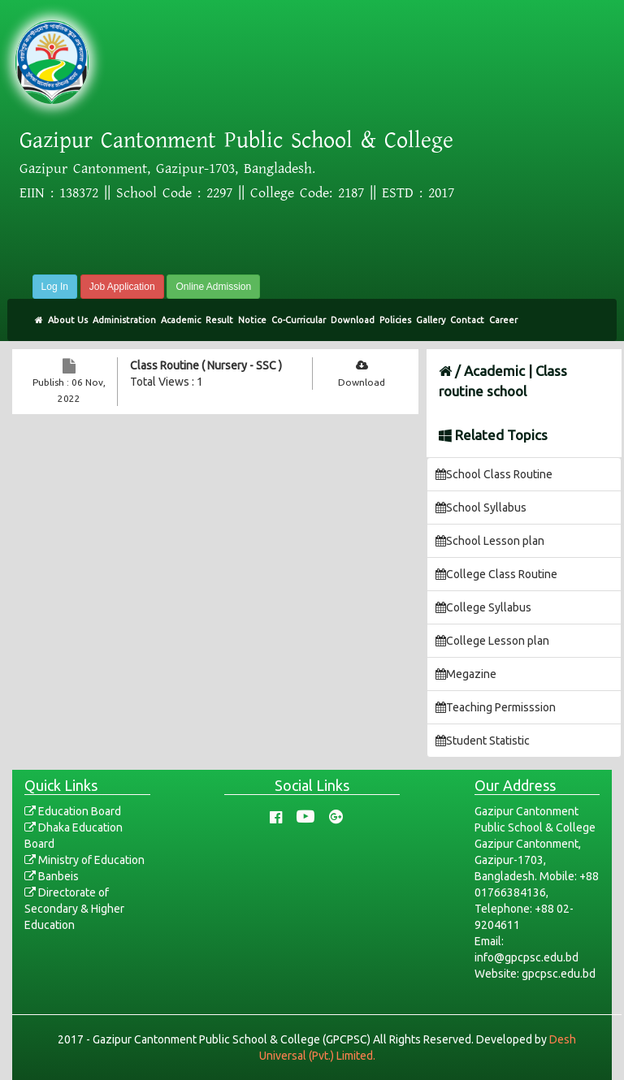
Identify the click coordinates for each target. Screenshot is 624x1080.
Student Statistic (483, 740)
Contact (467, 320)
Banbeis (51, 876)
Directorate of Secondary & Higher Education (74, 908)
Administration (124, 320)
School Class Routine (494, 474)
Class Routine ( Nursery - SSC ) (206, 365)
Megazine (466, 673)
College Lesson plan (492, 640)
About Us (68, 320)
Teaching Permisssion (496, 707)
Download (353, 320)
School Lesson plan (490, 540)
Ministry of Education (84, 859)
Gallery (430, 320)
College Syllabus (483, 607)
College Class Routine (496, 574)
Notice (252, 320)
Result (219, 320)
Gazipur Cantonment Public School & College (236, 140)
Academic (181, 320)
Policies (395, 320)
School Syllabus (481, 507)
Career (503, 320)
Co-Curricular (298, 320)
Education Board (72, 811)
